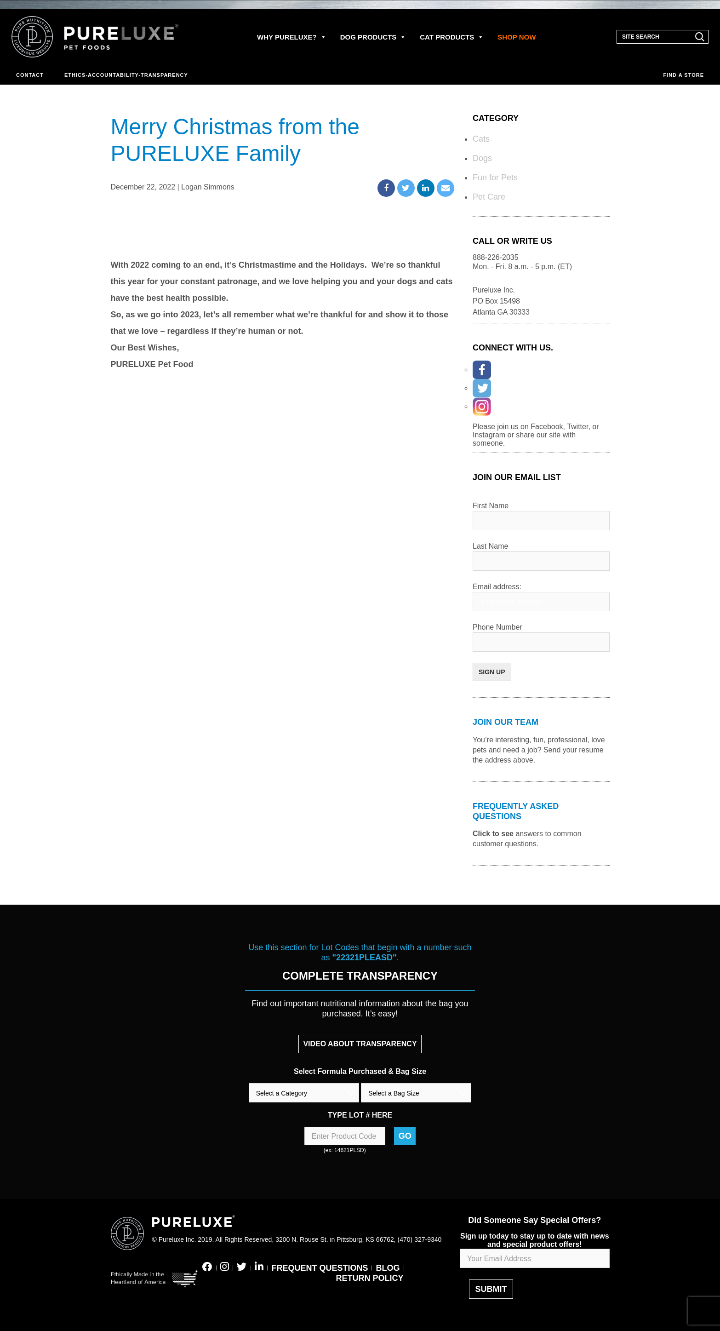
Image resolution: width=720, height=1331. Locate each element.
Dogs (482, 158)
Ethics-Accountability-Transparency (126, 75)
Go (405, 1136)
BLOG (388, 1268)
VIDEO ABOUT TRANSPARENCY (360, 1044)
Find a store (683, 75)
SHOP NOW (516, 37)
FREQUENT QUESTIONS (319, 1268)
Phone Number (497, 627)
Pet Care (489, 196)
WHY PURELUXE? (291, 37)
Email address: (497, 587)
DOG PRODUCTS (373, 37)
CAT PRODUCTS (452, 37)
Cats (481, 138)
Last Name (490, 546)
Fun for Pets (495, 177)
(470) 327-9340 (420, 1239)
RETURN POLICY (369, 1278)
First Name (491, 506)
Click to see (493, 834)
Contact (30, 75)
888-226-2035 (496, 257)
